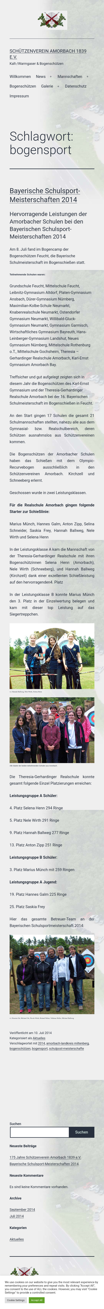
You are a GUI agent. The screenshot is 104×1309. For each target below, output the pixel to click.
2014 (41, 1043)
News (41, 76)
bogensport (40, 1048)
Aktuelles (39, 1038)
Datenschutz (76, 86)
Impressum (19, 96)
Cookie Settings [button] (16, 1300)
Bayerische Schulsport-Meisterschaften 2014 (44, 1164)
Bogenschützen (23, 86)
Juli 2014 (17, 1216)
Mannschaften (69, 76)
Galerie (47, 86)
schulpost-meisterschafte (66, 1048)
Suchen (15, 1124)
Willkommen (20, 76)
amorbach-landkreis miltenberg (67, 1043)
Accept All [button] (36, 1300)
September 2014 (22, 1210)
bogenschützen (20, 1048)
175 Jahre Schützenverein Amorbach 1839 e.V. (45, 1157)
